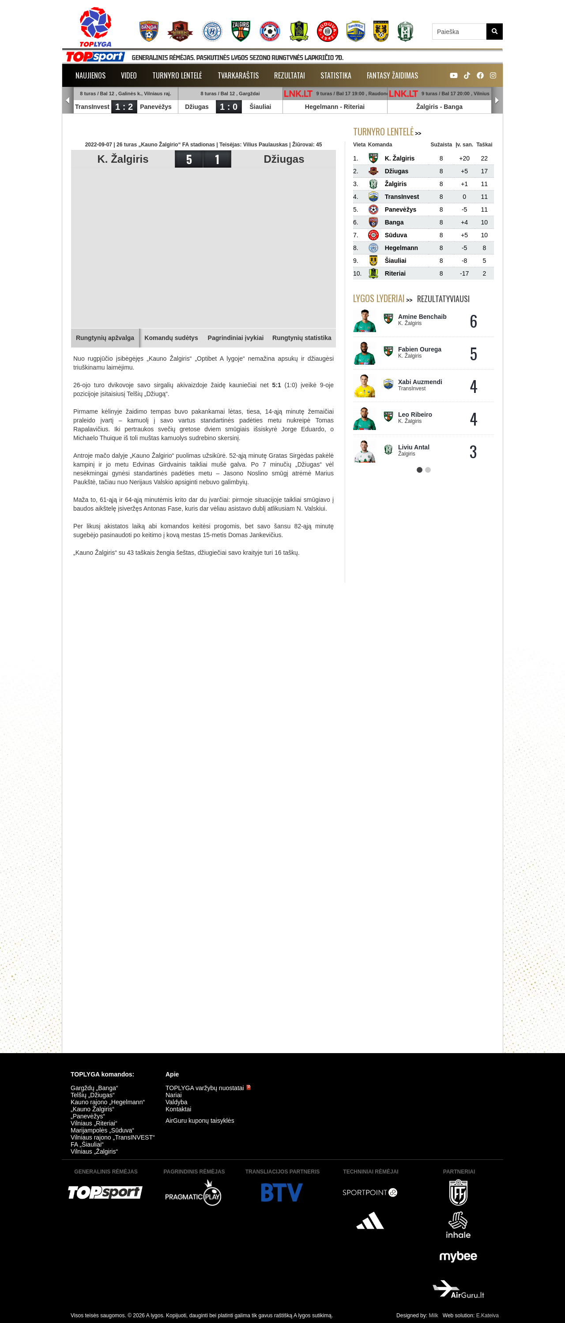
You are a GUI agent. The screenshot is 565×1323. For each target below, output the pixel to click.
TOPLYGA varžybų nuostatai (208, 1087)
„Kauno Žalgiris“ (92, 1109)
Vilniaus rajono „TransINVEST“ (113, 1137)
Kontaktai (178, 1109)
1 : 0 (228, 107)
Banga (453, 106)
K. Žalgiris (122, 159)
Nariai (174, 1095)
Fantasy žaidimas (392, 75)
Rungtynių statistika (301, 337)
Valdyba (177, 1102)
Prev (68, 100)
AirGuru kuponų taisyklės (200, 1120)
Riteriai (354, 106)
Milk (433, 1315)
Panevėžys (156, 106)
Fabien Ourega (419, 349)
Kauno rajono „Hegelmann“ (108, 1102)
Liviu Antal (413, 447)
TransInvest (92, 106)
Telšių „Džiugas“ (93, 1095)
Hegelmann (321, 106)
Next (497, 100)
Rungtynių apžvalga (105, 337)
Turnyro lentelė (177, 75)
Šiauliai (260, 106)
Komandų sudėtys (171, 337)
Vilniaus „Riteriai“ (94, 1123)
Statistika (335, 75)
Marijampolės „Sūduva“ (102, 1130)
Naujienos (90, 75)
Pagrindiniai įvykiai (236, 337)
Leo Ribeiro (415, 414)
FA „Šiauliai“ (87, 1144)
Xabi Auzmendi (420, 381)
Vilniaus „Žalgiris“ (94, 1151)
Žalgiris (427, 106)
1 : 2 (124, 107)
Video (129, 75)
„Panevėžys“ (88, 1116)
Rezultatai (289, 75)
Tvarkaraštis (238, 75)
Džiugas (197, 106)
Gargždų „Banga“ (94, 1087)
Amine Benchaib (422, 316)
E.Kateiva (487, 1315)
